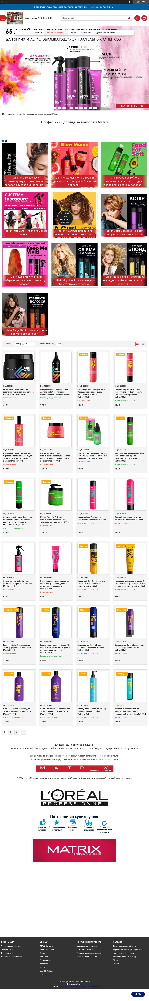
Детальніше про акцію (102, 7)
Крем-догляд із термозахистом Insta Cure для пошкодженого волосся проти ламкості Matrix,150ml (54, 585)
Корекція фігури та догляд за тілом (128, 949)
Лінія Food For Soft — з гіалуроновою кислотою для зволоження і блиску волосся (123, 181)
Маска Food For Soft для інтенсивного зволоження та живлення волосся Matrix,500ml (54, 519)
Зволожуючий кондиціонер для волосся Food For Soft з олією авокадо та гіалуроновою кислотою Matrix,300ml (17, 521)
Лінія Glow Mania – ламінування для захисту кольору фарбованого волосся (74, 181)
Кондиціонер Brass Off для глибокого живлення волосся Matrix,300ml (90, 647)
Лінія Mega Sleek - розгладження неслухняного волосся (26, 332)
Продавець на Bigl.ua (74, 984)
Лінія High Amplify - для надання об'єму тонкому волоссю (75, 282)
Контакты (86, 32)
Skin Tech (44, 957)
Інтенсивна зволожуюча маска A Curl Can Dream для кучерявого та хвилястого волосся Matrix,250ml (130, 583)
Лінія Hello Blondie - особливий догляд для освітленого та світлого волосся (124, 280)
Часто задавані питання (11, 946)
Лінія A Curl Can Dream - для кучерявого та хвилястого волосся (73, 232)
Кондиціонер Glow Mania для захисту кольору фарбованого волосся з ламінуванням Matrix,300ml (128, 393)
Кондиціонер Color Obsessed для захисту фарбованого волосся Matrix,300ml (129, 647)
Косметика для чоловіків (123, 953)
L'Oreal (43, 975)
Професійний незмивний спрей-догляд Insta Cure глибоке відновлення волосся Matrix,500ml (56, 392)
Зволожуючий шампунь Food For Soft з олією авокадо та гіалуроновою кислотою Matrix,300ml (129, 457)
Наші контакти (7, 953)
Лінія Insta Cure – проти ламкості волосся (26, 232)
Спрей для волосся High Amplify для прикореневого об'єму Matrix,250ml (91, 711)
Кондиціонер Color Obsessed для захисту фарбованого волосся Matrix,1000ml (55, 711)
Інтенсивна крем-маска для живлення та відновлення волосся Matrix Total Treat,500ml (18, 392)
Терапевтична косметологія (89, 953)
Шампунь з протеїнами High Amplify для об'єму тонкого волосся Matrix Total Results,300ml (130, 711)
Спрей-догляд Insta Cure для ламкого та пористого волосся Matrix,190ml (17, 583)
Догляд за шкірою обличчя (124, 946)
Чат (138, 994)
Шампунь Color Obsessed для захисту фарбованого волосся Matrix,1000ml (17, 711)
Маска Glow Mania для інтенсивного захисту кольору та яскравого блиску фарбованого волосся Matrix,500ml (55, 457)
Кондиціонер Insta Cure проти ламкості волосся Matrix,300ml (129, 518)
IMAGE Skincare (46, 946)
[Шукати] (129, 18)
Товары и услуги (55, 32)
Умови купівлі (7, 949)
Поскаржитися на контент (69, 986)
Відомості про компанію (11, 957)
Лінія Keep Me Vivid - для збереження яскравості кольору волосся (25, 280)
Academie (44, 964)
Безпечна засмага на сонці (124, 957)
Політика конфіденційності (90, 986)
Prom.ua (87, 982)
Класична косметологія (87, 946)
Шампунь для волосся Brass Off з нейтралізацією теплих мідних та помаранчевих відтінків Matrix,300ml (55, 649)
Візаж (115, 960)
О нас (73, 32)
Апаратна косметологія (87, 957)
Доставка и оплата (105, 32)
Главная (38, 32)
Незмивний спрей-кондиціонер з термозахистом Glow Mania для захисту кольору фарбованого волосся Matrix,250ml (18, 457)
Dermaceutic (45, 960)
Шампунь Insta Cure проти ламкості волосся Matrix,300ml (91, 518)
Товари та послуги (13, 114)
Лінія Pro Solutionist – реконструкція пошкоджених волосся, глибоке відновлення (24, 181)
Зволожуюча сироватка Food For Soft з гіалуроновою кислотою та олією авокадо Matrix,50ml (92, 455)
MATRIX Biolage (46, 971)
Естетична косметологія (87, 949)
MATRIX (43, 967)
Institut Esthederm (47, 949)
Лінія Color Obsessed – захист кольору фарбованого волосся (123, 232)
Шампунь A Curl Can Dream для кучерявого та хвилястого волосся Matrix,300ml (91, 583)
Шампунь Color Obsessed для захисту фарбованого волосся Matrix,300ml (17, 647)
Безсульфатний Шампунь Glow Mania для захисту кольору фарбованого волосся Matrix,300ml (91, 393)
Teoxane (43, 953)
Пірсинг (116, 964)
